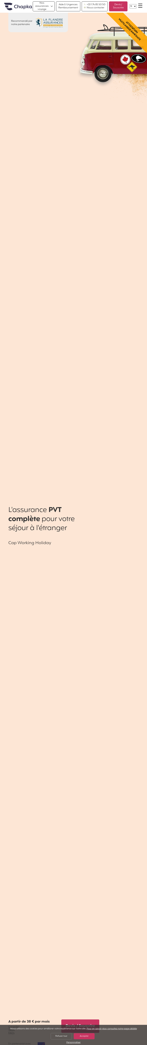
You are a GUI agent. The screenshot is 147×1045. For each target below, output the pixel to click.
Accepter (84, 1036)
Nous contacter (94, 7)
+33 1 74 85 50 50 (94, 4)
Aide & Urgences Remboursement (68, 6)
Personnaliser (73, 1042)
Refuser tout (61, 1036)
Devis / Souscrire (118, 6)
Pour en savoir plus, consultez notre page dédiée (112, 1029)
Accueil (18, 7)
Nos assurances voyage (42, 6)
